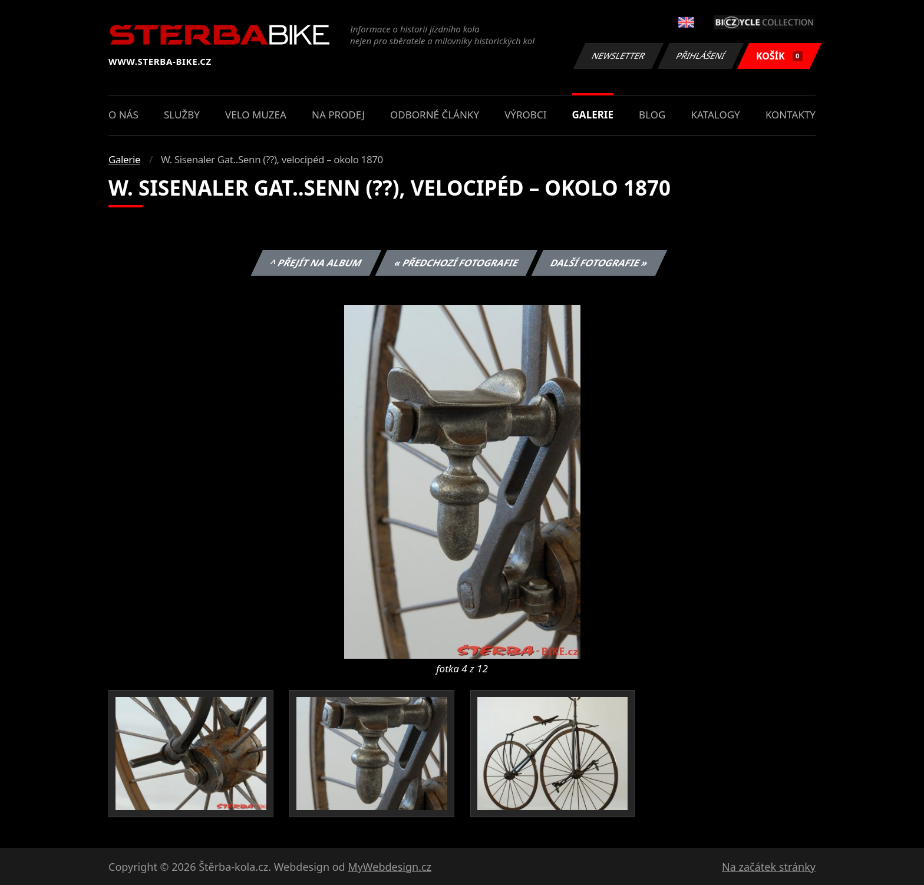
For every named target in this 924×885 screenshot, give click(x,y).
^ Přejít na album (316, 262)
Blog (652, 114)
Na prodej (338, 114)
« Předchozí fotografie (456, 262)
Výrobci (525, 114)
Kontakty (790, 114)
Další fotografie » (599, 262)
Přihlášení (700, 55)
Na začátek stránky (769, 867)
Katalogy (715, 114)
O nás (123, 114)
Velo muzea (255, 114)
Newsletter (618, 55)
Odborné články (434, 114)
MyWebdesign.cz (389, 867)
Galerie (592, 114)
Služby (182, 114)
